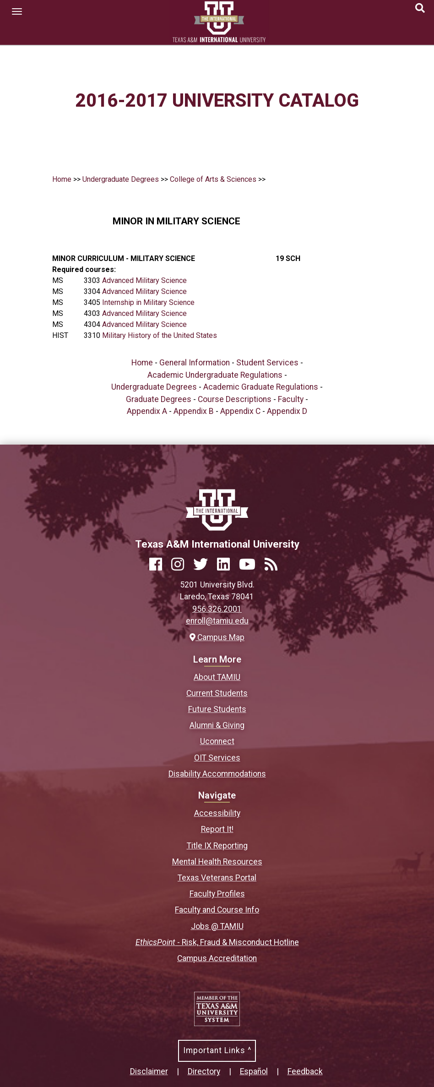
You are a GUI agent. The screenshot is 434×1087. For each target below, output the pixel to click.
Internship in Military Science (148, 302)
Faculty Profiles (217, 893)
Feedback (305, 1071)
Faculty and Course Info (217, 909)
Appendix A (147, 411)
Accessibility (217, 813)
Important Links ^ (217, 1050)
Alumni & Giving (217, 725)
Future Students (217, 709)
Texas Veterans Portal (217, 877)
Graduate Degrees (158, 399)
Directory (204, 1071)
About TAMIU (217, 677)
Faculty (291, 399)
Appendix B (194, 411)
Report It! (217, 829)
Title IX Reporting (217, 845)
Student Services (267, 362)
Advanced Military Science (144, 280)
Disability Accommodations (217, 773)
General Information (194, 362)
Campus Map (217, 637)
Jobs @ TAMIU (217, 926)
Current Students (217, 693)
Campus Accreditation (217, 958)
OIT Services (217, 757)
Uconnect (217, 741)
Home (61, 179)
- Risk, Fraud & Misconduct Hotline (217, 942)
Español (254, 1071)
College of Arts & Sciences (213, 179)
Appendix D (287, 411)
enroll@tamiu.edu (217, 620)
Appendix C (240, 411)
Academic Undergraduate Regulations (214, 375)
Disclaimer (149, 1071)
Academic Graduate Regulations (260, 386)
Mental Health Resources (217, 861)
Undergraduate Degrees (121, 179)
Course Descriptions (234, 399)
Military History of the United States (159, 335)
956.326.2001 (217, 609)
